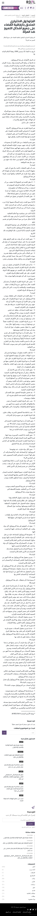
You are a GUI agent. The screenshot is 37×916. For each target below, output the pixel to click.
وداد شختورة (31, 899)
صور (34, 887)
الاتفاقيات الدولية (25, 15)
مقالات (33, 896)
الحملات (33, 872)
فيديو (33, 890)
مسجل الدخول (23, 724)
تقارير (21, 771)
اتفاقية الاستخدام (17, 912)
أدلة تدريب (32, 869)
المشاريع (32, 875)
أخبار (21, 742)
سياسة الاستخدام (27, 912)
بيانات (33, 878)
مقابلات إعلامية (31, 893)
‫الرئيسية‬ (33, 15)
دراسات (20, 751)
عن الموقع (8, 912)
